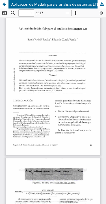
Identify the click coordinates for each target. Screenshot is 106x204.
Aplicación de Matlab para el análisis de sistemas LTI (54, 4)
